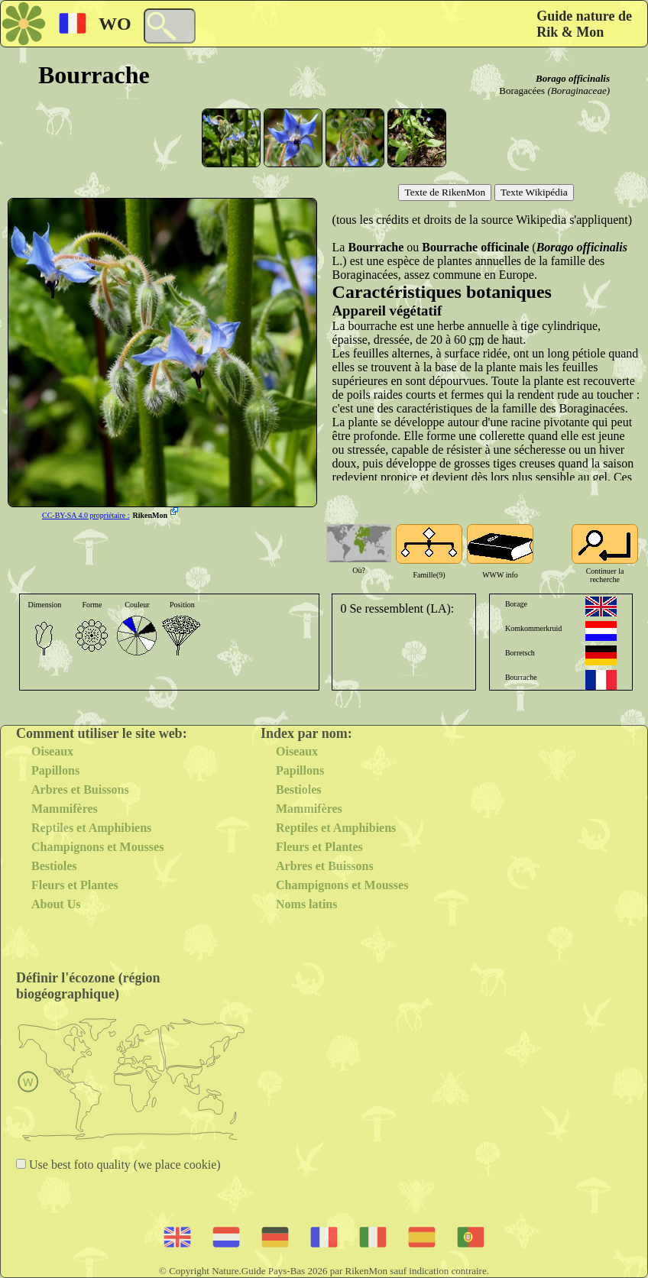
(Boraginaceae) (578, 90)
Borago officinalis (573, 78)
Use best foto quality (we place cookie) (123, 1164)
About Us (55, 904)
